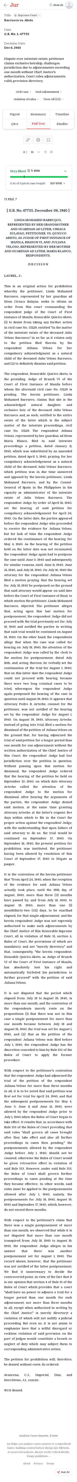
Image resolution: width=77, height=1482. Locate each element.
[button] (27, 15)
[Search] (56, 5)
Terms (50, 1463)
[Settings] (51, 152)
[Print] (38, 140)
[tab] (15, 114)
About (26, 1463)
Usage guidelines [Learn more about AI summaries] (39, 1456)
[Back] (6, 5)
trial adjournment (49, 91)
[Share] (28, 140)
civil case (24, 91)
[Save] (48, 140)
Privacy (38, 1463)
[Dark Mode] (45, 152)
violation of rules (26, 99)
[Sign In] (69, 4)
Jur (9, 1443)
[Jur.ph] (14, 5)
